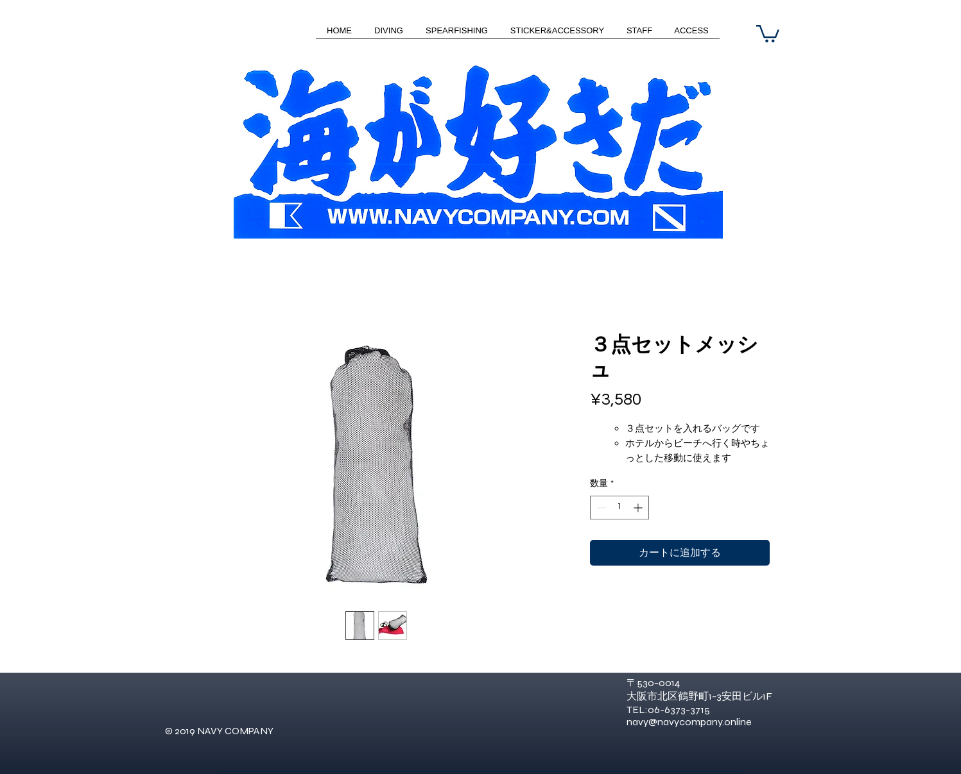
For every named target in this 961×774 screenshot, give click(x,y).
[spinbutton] (619, 507)
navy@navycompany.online (689, 722)
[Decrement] (600, 507)
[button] (767, 32)
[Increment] (639, 507)
